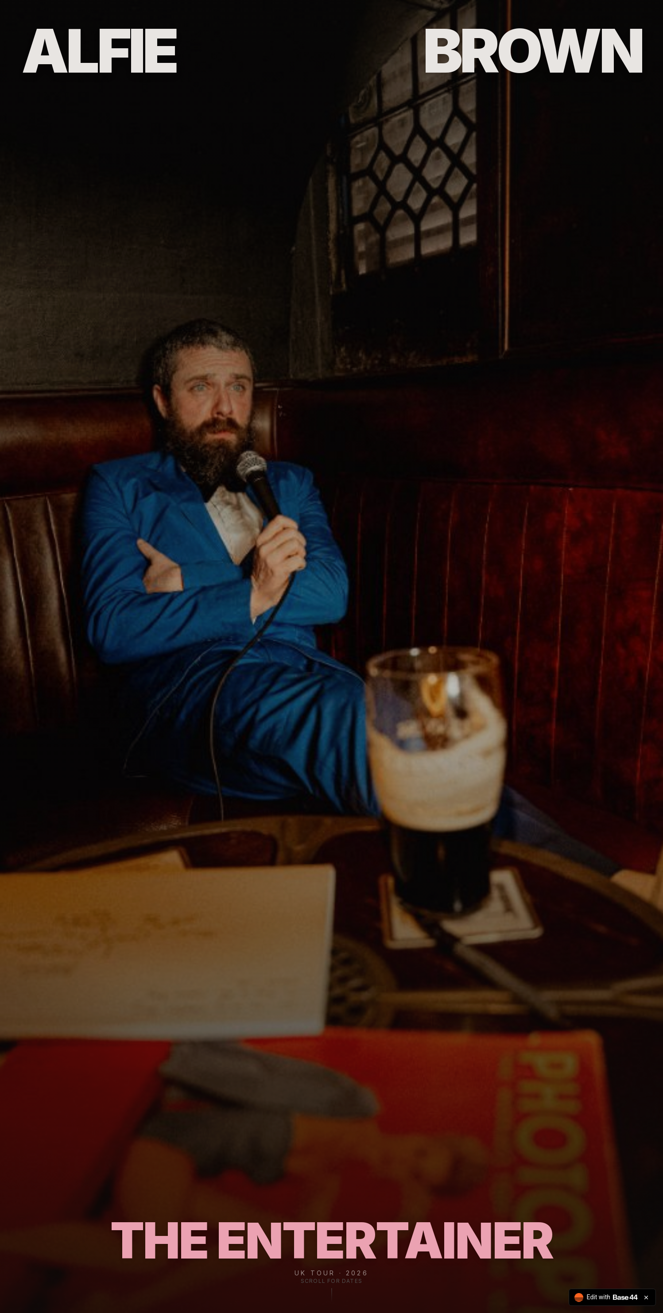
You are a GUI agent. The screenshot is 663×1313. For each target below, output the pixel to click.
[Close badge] (646, 1297)
